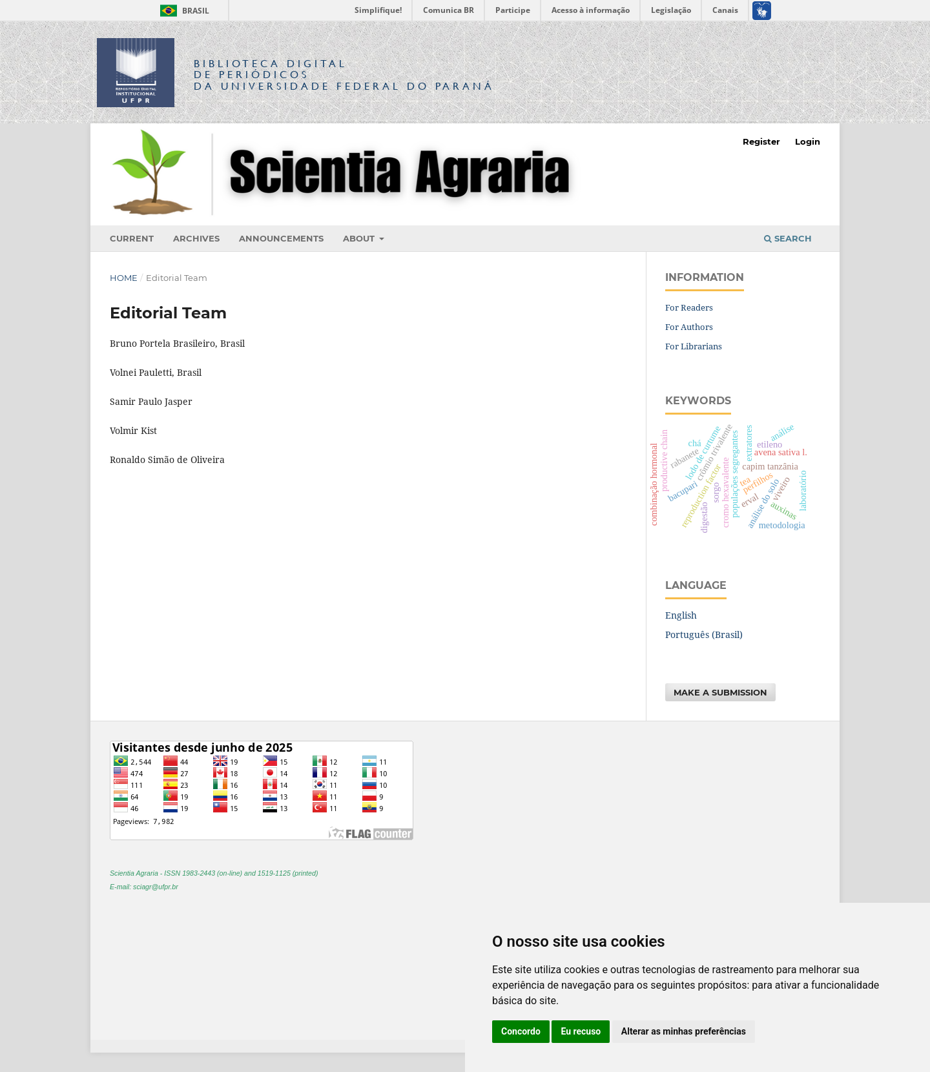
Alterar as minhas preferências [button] (683, 1031)
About (360, 238)
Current (132, 238)
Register (761, 141)
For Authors (689, 327)
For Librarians (693, 346)
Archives (196, 238)
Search (788, 238)
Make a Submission (720, 692)
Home (124, 278)
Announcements (281, 238)
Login (807, 141)
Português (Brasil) (704, 634)
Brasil (182, 10)
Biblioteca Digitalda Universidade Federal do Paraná (344, 74)
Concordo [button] (521, 1031)
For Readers (689, 307)
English (681, 615)
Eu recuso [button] (581, 1031)
